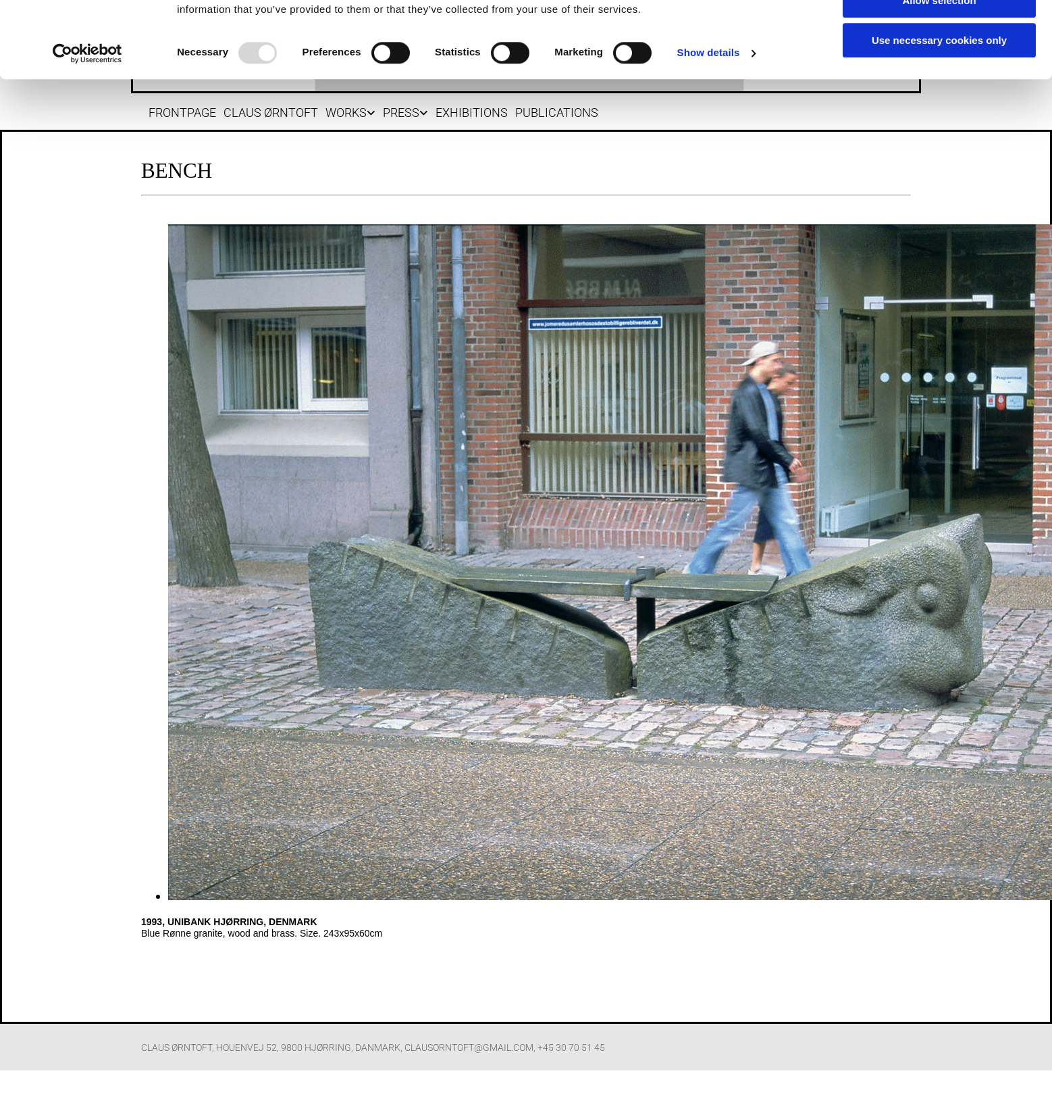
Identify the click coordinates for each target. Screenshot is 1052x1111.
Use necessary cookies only (939, 141)
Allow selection (939, 101)
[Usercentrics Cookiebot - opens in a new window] (87, 154)
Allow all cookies (939, 62)
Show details (708, 153)
